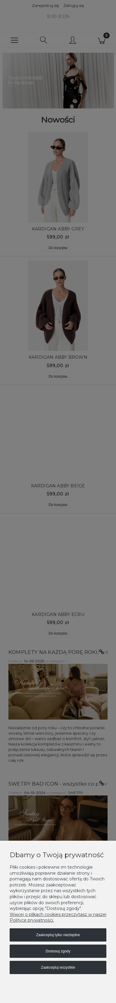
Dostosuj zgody (57, 951)
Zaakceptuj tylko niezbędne (58, 935)
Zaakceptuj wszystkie (58, 967)
